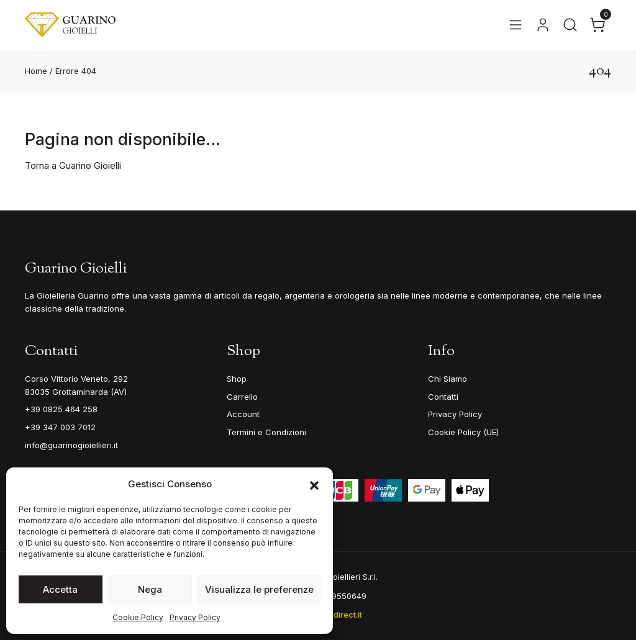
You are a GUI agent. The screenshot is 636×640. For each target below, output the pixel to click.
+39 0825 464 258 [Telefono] (61, 409)
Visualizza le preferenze (259, 589)
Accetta (60, 589)
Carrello (242, 397)
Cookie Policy (137, 617)
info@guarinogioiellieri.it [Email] (71, 445)
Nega (150, 589)
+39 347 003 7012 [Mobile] (60, 427)
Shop (237, 379)
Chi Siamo (447, 379)
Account (243, 414)
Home (36, 71)
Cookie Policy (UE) (463, 432)
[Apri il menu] (515, 25)
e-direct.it (343, 615)
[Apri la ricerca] (570, 25)
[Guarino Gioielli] (70, 25)
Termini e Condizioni (266, 432)
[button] (314, 484)
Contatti (443, 397)
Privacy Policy (195, 617)
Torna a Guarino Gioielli (73, 165)
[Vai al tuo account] (542, 25)
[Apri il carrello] (597, 25)
